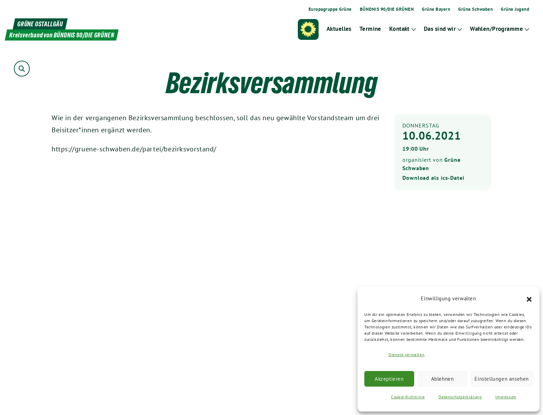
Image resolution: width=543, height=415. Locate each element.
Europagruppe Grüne (330, 9)
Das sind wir (440, 29)
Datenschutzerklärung (459, 396)
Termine (371, 29)
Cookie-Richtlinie (408, 396)
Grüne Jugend (515, 9)
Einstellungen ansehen (501, 379)
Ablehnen (442, 379)
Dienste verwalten (407, 354)
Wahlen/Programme (496, 29)
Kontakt (400, 29)
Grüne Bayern (436, 9)
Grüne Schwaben (475, 9)
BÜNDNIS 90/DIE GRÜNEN (387, 9)
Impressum (505, 396)
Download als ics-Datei (433, 177)
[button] (529, 298)
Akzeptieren (389, 379)
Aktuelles (339, 29)
